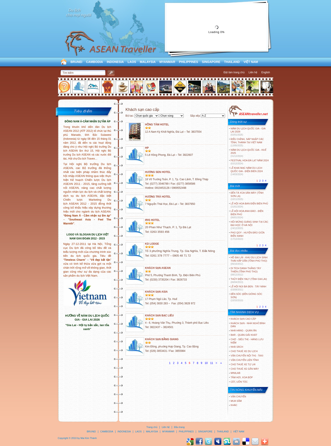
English (265, 72)
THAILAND (232, 62)
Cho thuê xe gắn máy (245, 368)
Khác (234, 405)
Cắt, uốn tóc (239, 381)
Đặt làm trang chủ (233, 72)
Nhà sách (237, 346)
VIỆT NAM (250, 62)
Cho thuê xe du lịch (244, 351)
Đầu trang (179, 427)
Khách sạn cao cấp (243, 319)
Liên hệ (253, 72)
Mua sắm (236, 401)
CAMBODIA (94, 62)
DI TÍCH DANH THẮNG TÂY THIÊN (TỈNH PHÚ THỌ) (246, 271)
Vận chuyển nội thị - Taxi (247, 355)
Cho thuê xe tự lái (243, 364)
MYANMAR (167, 62)
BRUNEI (76, 62)
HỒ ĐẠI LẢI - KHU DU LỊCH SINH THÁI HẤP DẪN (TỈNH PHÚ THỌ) (249, 260)
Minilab (235, 373)
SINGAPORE (211, 62)
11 (211, 363)
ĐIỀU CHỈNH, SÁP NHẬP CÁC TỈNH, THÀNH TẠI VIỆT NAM (247, 142)
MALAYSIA (148, 62)
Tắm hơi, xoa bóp (242, 377)
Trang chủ (151, 427)
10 (206, 363)
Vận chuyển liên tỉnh (245, 360)
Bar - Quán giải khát (244, 335)
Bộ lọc (129, 115)
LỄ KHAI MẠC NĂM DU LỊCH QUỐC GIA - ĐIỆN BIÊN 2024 (247, 171)
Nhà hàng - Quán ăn (244, 330)
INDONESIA (115, 62)
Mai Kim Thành (88, 438)
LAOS (132, 62)
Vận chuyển (238, 396)
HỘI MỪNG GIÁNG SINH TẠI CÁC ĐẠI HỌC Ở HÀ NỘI (249, 224)
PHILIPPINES (188, 62)
